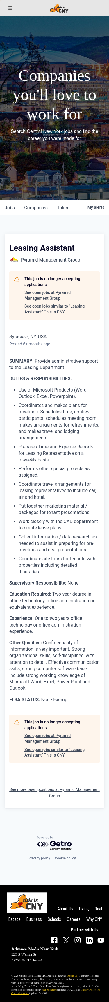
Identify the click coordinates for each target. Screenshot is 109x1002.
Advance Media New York (34, 949)
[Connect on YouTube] (101, 940)
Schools (54, 919)
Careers (74, 919)
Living (84, 909)
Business (34, 919)
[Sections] (10, 8)
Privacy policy (39, 858)
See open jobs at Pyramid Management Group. (47, 295)
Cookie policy (65, 858)
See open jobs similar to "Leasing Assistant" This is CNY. (54, 309)
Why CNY (94, 919)
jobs (10, 207)
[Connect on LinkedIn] (89, 940)
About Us (65, 909)
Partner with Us (84, 930)
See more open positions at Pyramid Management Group (54, 792)
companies (36, 207)
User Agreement (49, 989)
